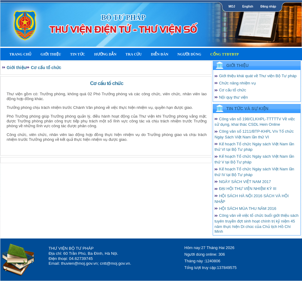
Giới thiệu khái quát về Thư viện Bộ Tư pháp (258, 76)
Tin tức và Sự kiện (247, 108)
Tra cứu (134, 54)
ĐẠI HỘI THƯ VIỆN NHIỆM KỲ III (247, 188)
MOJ (231, 6)
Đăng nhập (268, 6)
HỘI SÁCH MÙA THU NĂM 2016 (247, 208)
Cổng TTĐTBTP (224, 54)
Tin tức (77, 54)
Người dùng (189, 54)
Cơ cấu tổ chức (46, 67)
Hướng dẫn (105, 54)
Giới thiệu (50, 54)
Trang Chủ (20, 54)
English (247, 6)
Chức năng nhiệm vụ (237, 83)
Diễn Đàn (159, 54)
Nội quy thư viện (233, 97)
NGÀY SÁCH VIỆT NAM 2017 (245, 181)
